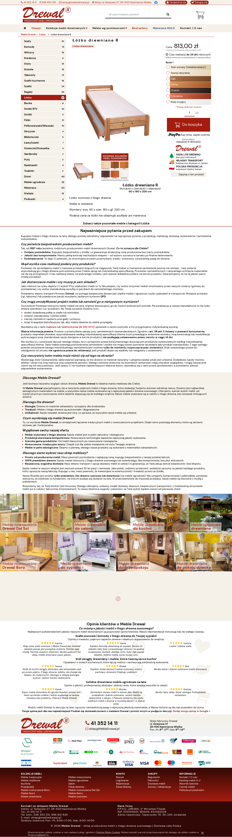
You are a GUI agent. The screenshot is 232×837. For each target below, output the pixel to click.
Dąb (173, 79)
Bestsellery (140, 28)
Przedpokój (27, 787)
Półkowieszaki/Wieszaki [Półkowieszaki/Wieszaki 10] (39, 125)
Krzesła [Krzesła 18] (28, 69)
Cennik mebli (187, 787)
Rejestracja (122, 784)
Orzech (175, 90)
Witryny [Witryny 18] (29, 52)
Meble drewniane (31, 797)
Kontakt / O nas (188, 777)
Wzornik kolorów (188, 784)
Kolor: (170, 63)
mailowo (51, 327)
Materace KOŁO (164, 28)
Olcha (174, 85)
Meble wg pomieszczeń (108, 28)
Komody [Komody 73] (29, 46)
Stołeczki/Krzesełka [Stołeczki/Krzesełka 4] (36, 148)
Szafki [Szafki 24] (28, 86)
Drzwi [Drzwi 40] (27, 176)
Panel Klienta (123, 787)
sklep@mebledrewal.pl (75, 2)
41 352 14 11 (30, 2)
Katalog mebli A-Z (190, 781)
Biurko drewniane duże (116, 615)
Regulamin (154, 777)
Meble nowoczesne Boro (35, 790)
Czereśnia (177, 96)
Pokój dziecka (76, 787)
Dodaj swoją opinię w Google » (191, 711)
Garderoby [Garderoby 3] (30, 154)
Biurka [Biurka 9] (28, 103)
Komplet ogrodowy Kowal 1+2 (116, 585)
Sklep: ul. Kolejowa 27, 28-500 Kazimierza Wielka (122, 2)
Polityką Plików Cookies (108, 832)
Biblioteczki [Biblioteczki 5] (31, 137)
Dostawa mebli (156, 784)
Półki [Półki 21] (27, 120)
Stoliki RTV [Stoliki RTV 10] (30, 109)
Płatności (153, 781)
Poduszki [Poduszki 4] (29, 199)
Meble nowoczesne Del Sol (84, 790)
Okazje (36, 28)
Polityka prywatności (191, 790)
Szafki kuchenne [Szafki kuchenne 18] (34, 80)
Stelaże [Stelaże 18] (29, 193)
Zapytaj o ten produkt (188, 175)
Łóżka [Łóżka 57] (27, 97)
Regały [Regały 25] (28, 92)
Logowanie (122, 781)
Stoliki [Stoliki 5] (28, 114)
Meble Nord (28, 794)
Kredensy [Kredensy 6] (30, 58)
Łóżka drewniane (83, 46)
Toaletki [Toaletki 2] (29, 171)
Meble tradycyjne (31, 777)
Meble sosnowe (77, 797)
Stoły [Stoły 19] (27, 63)
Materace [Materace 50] (30, 187)
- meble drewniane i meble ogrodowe (116, 577)
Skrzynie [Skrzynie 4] (29, 131)
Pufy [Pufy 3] (27, 159)
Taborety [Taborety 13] (29, 75)
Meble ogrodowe (78, 781)
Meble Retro (75, 794)
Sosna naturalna (180, 73)
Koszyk (120, 777)
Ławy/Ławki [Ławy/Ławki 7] (31, 142)
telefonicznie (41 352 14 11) (78, 327)
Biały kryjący (178, 102)
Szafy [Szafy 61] (27, 41)
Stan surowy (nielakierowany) (188, 67)
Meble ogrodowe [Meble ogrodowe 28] (34, 182)
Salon (71, 784)
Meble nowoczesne (79, 777)
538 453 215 (48, 2)
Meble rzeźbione (30, 781)
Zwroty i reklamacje (159, 787)
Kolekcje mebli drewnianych (65, 28)
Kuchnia (25, 784)
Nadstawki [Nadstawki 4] (30, 165)
